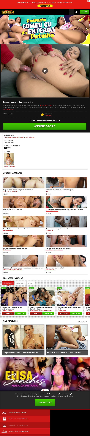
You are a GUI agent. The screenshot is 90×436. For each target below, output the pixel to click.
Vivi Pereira (49, 221)
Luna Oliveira (50, 241)
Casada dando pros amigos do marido (58, 239)
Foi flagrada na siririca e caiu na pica (15, 239)
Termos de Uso (45, 421)
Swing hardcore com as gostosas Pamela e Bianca (41, 299)
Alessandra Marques (52, 202)
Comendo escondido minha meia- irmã (69, 299)
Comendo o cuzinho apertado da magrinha (60, 181)
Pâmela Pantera (8, 221)
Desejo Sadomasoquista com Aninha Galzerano (12, 299)
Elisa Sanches (50, 261)
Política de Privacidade (75, 421)
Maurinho (19, 261)
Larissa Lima (13, 182)
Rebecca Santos (62, 301)
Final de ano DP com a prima (12, 200)
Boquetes (10, 128)
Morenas (31, 128)
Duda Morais (7, 241)
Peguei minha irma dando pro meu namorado (18, 181)
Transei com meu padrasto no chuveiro (59, 220)
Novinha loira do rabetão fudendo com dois (17, 220)
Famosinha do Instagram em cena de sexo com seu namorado (23, 259)
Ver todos (81, 313)
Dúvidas (15, 421)
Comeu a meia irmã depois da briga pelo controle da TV (64, 200)
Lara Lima (6, 182)
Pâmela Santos (42, 301)
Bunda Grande (18, 128)
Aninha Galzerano (45, 97)
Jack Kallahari (58, 241)
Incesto (26, 128)
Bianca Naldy (34, 301)
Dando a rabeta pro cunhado (55, 259)
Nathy (47, 182)
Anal (5, 128)
